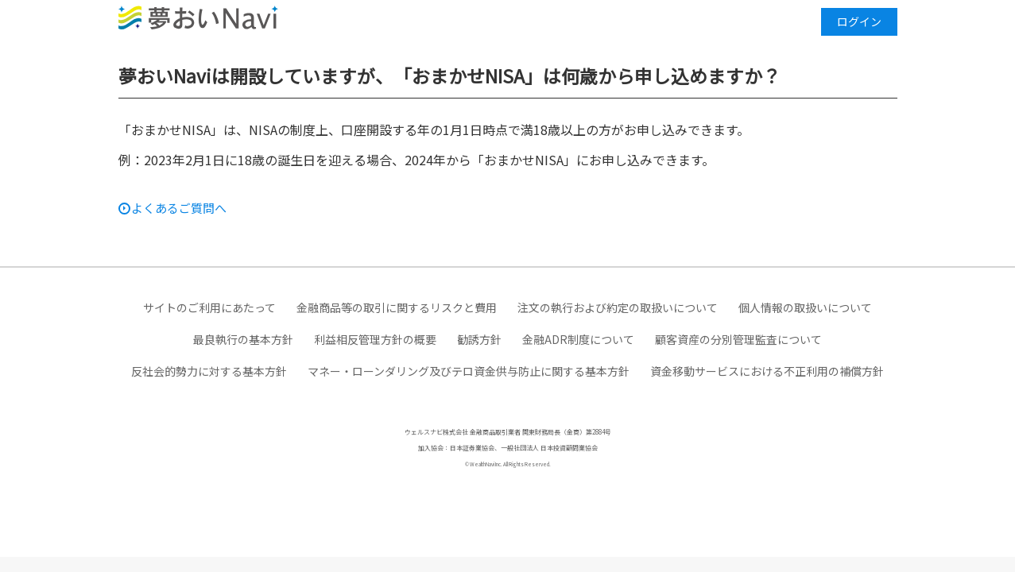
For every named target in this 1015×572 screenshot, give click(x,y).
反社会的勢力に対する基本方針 (209, 371)
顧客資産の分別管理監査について (738, 339)
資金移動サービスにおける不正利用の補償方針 (767, 371)
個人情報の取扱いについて (805, 307)
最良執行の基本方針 (243, 339)
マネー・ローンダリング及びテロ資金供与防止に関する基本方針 (469, 371)
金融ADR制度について (578, 339)
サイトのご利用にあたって (209, 307)
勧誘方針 (479, 339)
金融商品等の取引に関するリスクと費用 (396, 307)
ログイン (859, 21)
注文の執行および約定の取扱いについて (617, 307)
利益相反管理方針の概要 (375, 339)
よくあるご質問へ (179, 207)
